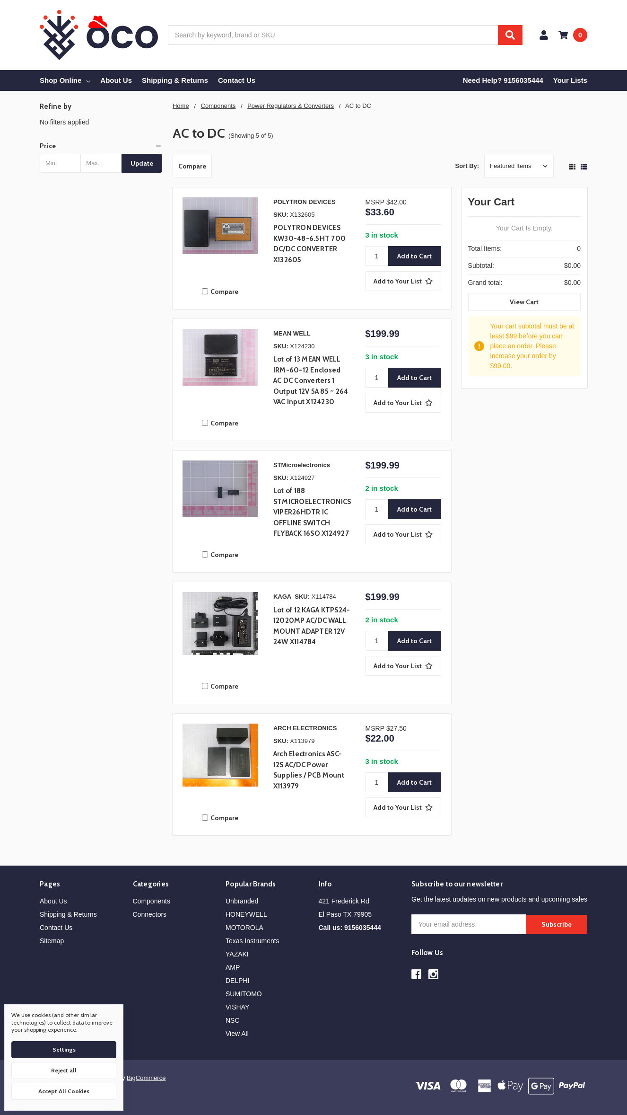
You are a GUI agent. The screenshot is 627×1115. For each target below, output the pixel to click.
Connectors (150, 914)
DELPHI (238, 980)
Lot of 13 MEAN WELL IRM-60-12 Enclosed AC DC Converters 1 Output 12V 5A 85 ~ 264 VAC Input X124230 (310, 380)
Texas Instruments (252, 941)
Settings (64, 1049)
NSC (233, 1020)
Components (151, 901)
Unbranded (242, 901)
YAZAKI (237, 954)
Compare (192, 166)
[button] (101, 145)
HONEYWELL (246, 914)
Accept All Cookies (63, 1091)
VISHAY (237, 1007)
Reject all (64, 1070)
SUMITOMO (244, 994)
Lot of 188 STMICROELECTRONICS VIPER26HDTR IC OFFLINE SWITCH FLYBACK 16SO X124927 (312, 512)
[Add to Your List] (403, 281)
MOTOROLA (244, 927)
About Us (116, 80)
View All (237, 1033)
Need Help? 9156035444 (503, 80)
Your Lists (570, 80)
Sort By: (467, 165)
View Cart (524, 302)
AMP (233, 967)
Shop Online (65, 80)
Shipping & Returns (175, 80)
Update (142, 163)
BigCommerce (146, 1077)
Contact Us (236, 80)
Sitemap (52, 941)
